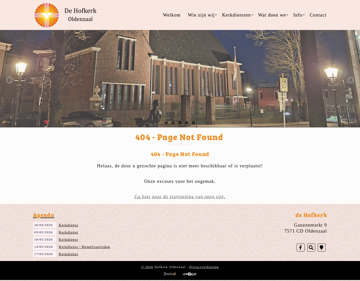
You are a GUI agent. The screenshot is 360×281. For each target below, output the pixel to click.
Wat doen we (273, 14)
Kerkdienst (68, 225)
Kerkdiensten (237, 14)
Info (298, 14)
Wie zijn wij (202, 14)
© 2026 (147, 267)
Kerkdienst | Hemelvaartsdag (84, 247)
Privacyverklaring (204, 267)
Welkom (172, 14)
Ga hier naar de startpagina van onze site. (180, 196)
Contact (318, 14)
